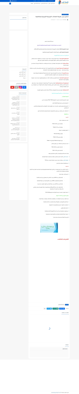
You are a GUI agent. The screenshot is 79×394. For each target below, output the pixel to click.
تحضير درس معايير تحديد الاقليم (15, 114)
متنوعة (32, 3)
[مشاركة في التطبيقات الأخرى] (44, 309)
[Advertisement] (39, 9)
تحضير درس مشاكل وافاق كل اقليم (15, 109)
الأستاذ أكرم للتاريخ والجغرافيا (56, 392)
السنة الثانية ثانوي (44, 3)
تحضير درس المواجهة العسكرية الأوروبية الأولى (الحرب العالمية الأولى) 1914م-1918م (15, 104)
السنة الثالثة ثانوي (37, 3)
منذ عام (18, 101)
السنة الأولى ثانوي (51, 3)
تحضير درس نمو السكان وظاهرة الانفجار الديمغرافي (15, 139)
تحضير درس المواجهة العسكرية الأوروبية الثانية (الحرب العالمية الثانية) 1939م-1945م (15, 98)
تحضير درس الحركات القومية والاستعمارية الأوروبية (14, 124)
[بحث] (10, 4)
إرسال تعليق (65, 348)
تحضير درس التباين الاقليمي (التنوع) (15, 134)
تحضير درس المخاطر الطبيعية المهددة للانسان (15, 129)
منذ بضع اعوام (17, 127)
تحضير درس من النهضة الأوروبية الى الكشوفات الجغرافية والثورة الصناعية (15, 119)
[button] (62, 309)
